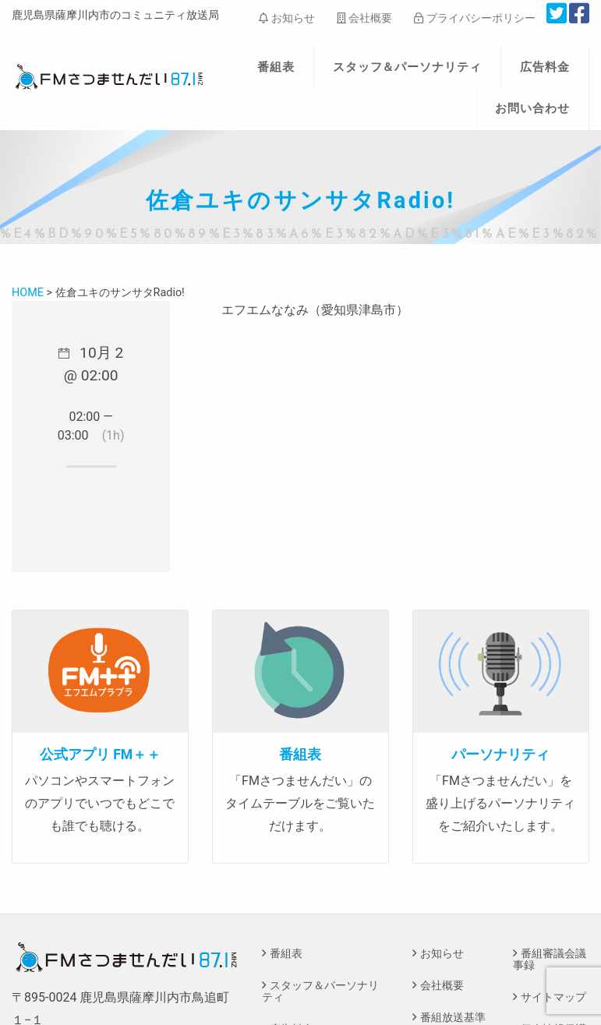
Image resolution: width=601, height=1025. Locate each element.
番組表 (276, 67)
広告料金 (545, 67)
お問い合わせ (532, 108)
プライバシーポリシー (474, 18)
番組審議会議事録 (549, 959)
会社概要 (364, 18)
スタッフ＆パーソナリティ (408, 67)
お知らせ (286, 18)
